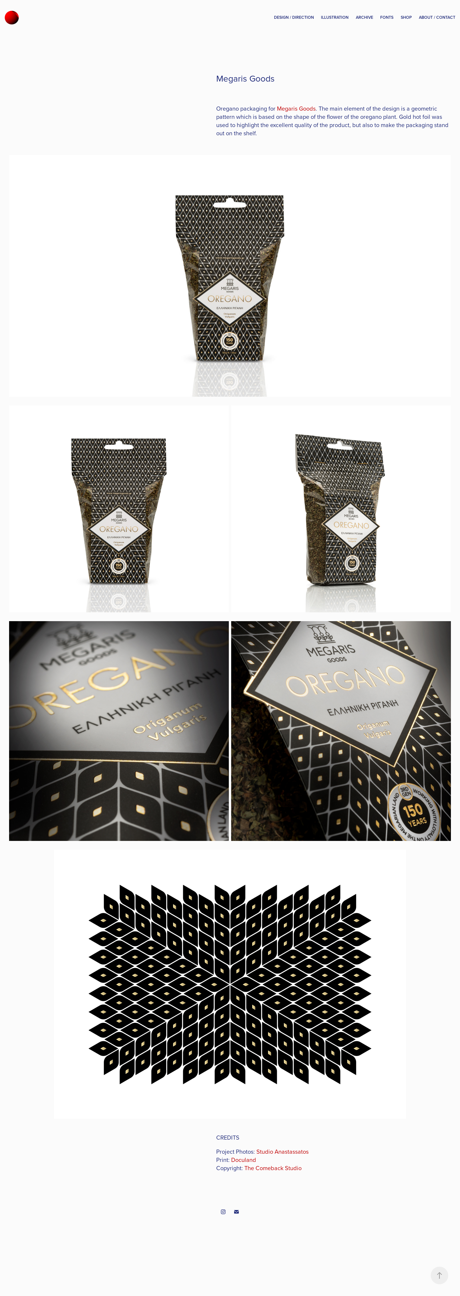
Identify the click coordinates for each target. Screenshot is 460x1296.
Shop (406, 17)
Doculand (243, 1159)
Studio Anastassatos (282, 1151)
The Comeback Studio (273, 1168)
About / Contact (437, 17)
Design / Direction (294, 17)
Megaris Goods (296, 108)
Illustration (335, 17)
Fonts (386, 17)
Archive (364, 17)
